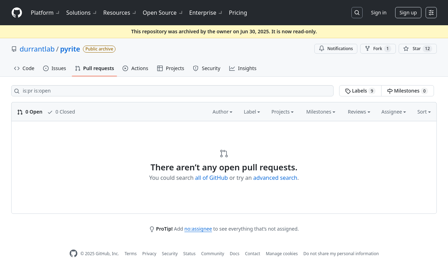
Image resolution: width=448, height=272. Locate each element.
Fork (378, 48)
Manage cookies (282, 254)
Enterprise (206, 12)
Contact (252, 254)
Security (170, 254)
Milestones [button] (320, 111)
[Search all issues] (172, 90)
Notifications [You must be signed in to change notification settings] (336, 49)
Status (189, 254)
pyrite (70, 49)
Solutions (82, 12)
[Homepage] (16, 13)
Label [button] (252, 111)
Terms (131, 254)
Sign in (378, 12)
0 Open (29, 111)
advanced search (275, 178)
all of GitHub (211, 178)
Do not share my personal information (341, 254)
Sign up (408, 12)
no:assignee (198, 228)
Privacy (149, 254)
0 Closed (61, 111)
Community (212, 254)
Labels (360, 90)
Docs (234, 254)
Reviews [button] (359, 111)
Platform (46, 12)
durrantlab (37, 49)
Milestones (407, 90)
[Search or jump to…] (357, 12)
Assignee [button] (394, 111)
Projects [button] (282, 111)
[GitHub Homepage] (73, 253)
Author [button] (222, 111)
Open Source (163, 12)
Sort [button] (424, 111)
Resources (120, 12)
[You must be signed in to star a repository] (418, 49)
